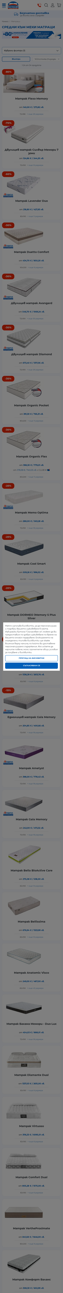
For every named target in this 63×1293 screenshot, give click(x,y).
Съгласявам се (31, 665)
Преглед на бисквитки (31, 658)
